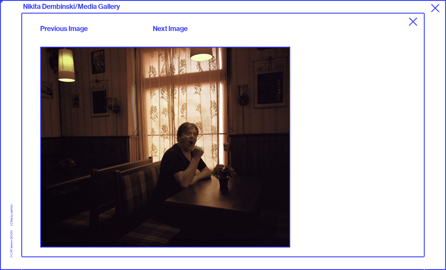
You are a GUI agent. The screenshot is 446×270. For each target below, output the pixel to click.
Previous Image (64, 29)
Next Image (170, 29)
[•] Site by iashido (11, 215)
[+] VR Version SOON (11, 241)
